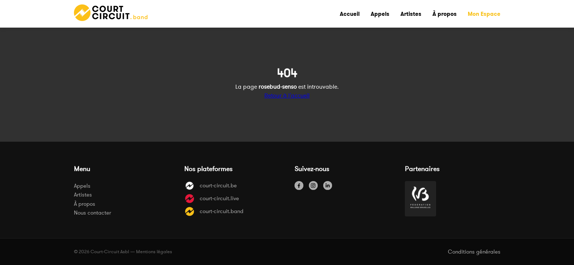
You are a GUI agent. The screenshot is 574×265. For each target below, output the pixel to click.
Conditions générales (474, 251)
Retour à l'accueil (287, 95)
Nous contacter (92, 212)
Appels (82, 185)
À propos (84, 203)
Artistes (83, 194)
